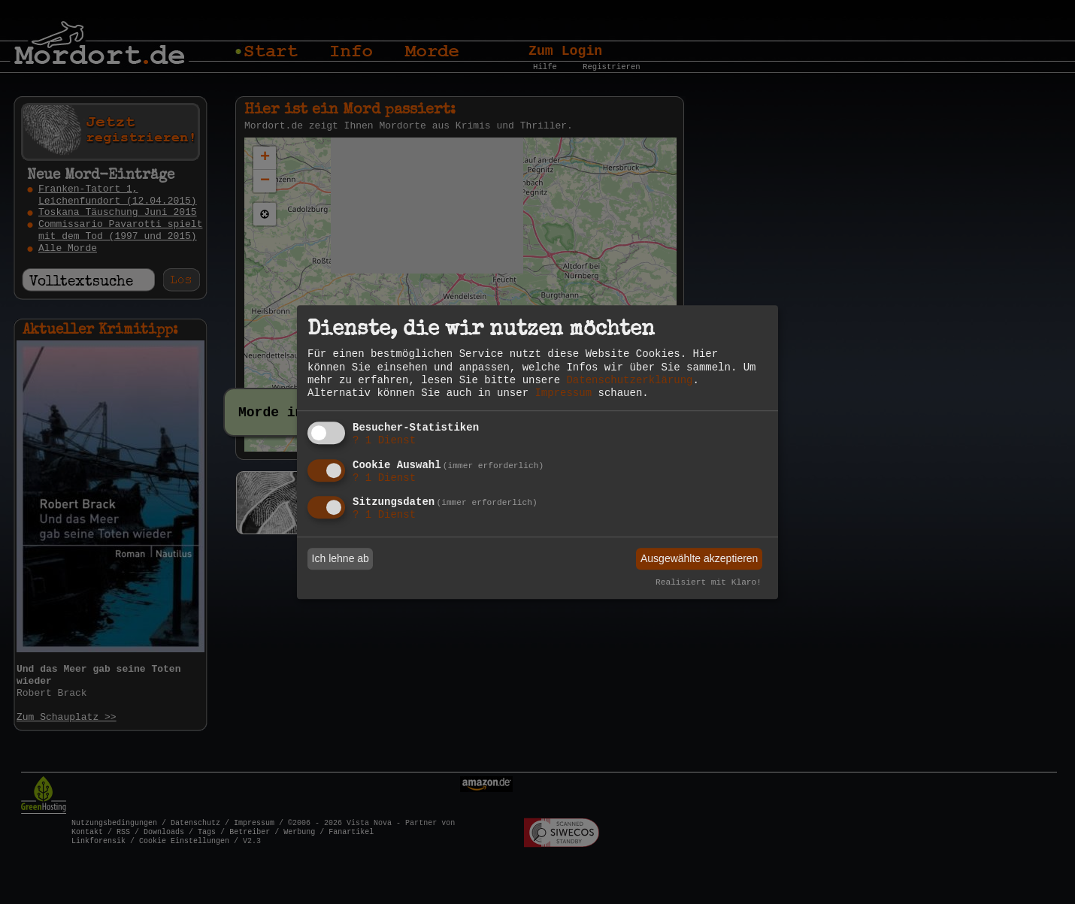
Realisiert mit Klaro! (709, 583)
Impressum (563, 393)
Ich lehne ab (340, 558)
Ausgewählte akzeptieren (699, 558)
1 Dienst (384, 440)
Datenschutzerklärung (629, 380)
